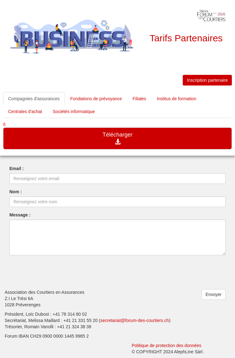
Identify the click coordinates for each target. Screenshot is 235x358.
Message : (20, 214)
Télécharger (117, 138)
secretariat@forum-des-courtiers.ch (134, 320)
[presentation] (57, 272)
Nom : (15, 191)
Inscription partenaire (207, 80)
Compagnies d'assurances (34, 98)
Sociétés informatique (74, 111)
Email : (16, 168)
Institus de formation (176, 98)
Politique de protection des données (167, 345)
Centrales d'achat (25, 111)
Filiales (139, 98)
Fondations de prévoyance (96, 98)
